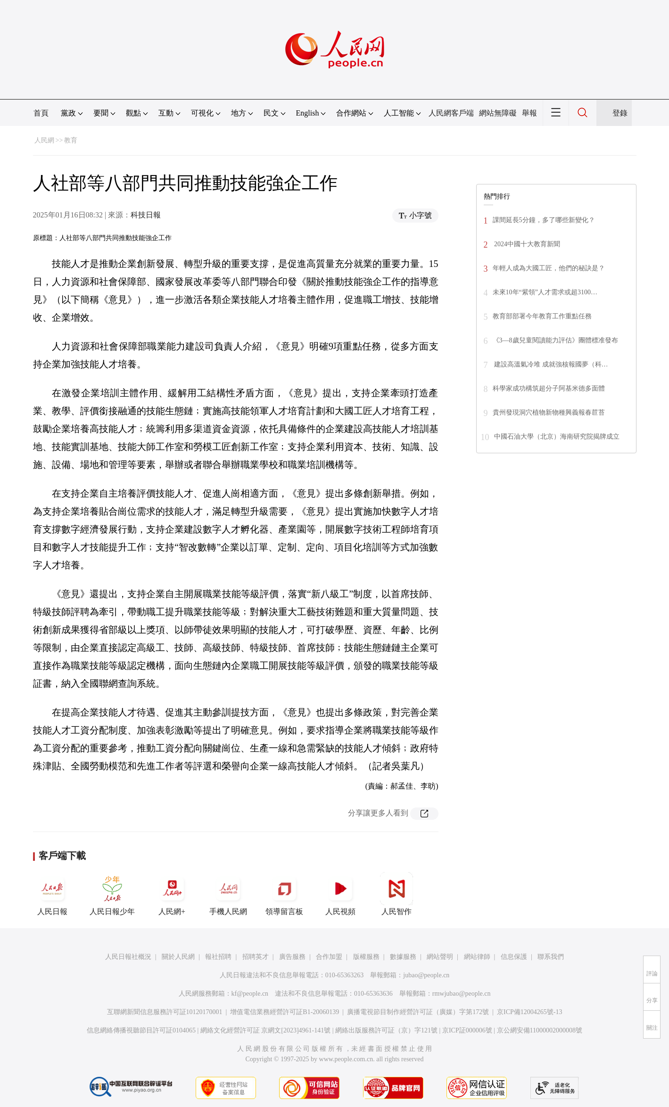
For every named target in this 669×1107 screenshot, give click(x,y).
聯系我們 (550, 956)
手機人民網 (228, 894)
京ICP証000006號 (467, 1030)
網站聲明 (440, 956)
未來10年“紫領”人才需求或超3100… (545, 292)
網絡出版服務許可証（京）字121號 (386, 1030)
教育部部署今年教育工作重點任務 (542, 316)
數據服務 (403, 956)
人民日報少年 (112, 894)
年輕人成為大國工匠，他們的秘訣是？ (549, 268)
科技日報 (146, 215)
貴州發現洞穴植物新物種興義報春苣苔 (549, 412)
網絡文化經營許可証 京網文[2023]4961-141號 (265, 1030)
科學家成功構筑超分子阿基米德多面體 (549, 388)
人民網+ (172, 894)
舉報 (529, 113)
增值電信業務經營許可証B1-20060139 (284, 1011)
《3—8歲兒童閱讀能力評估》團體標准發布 (555, 340)
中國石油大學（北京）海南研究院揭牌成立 (556, 436)
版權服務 (366, 956)
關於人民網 (178, 956)
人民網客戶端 (451, 113)
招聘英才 (255, 956)
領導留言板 (284, 894)
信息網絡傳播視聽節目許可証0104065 (141, 1030)
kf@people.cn (250, 993)
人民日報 (52, 894)
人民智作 (396, 894)
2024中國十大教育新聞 (527, 244)
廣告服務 (292, 956)
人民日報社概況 (128, 956)
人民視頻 (340, 894)
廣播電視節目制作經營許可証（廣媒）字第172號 (418, 1011)
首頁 (41, 113)
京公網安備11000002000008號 (539, 1030)
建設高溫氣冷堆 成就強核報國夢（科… (550, 364)
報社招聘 (218, 956)
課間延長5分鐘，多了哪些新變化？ (544, 220)
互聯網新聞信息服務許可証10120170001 (165, 1011)
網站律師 (477, 956)
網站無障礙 (498, 113)
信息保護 (514, 956)
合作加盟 (329, 956)
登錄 (620, 113)
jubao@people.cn (426, 975)
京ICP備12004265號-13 (529, 1011)
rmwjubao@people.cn (461, 993)
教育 (70, 140)
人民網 (44, 140)
